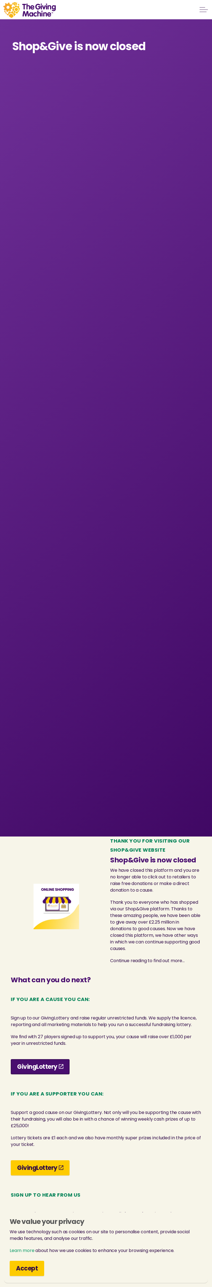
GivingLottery (40, 1066)
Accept (26, 1268)
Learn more (22, 1250)
